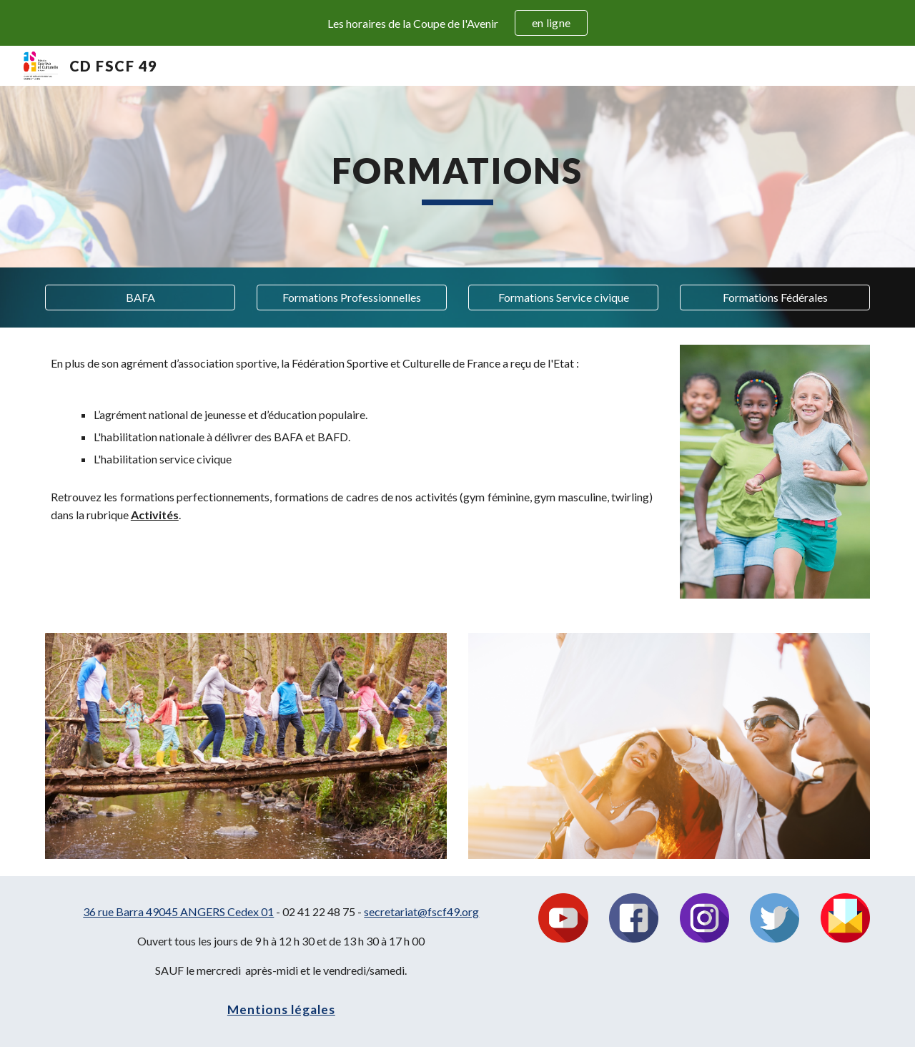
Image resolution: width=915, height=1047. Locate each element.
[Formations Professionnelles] (351, 297)
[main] (457, 176)
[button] (140, 297)
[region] (457, 23)
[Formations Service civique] (563, 297)
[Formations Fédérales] (775, 297)
